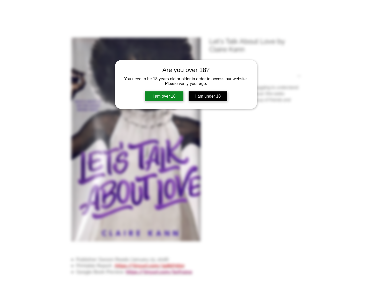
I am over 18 (164, 96)
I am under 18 (208, 96)
